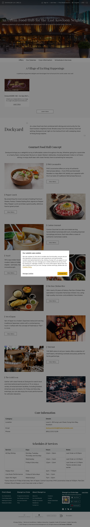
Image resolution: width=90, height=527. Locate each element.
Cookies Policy (27, 267)
